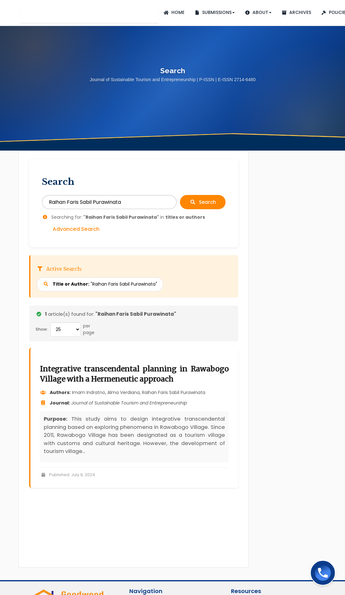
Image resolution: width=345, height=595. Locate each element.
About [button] (258, 12)
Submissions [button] (214, 12)
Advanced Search (76, 229)
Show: (41, 329)
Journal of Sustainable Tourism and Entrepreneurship (89, 13)
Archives (296, 12)
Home (173, 12)
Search (202, 202)
